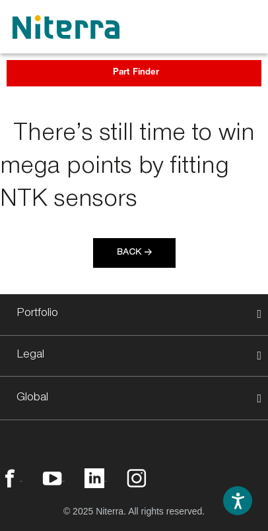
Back (129, 253)
